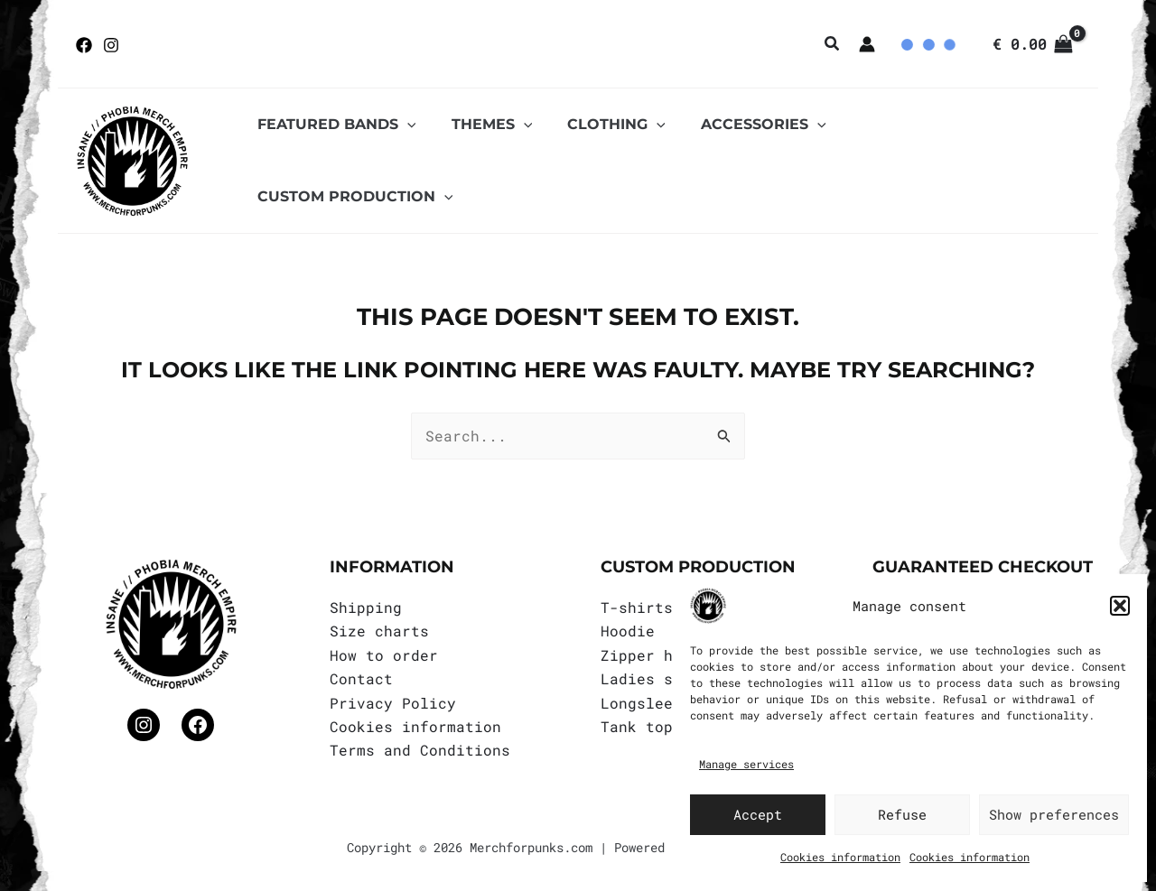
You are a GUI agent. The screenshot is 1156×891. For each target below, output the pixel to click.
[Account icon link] (867, 44)
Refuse (902, 814)
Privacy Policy (393, 700)
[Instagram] (111, 45)
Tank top (637, 723)
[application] (404, 160)
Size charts (379, 628)
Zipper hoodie (659, 652)
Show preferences (1054, 814)
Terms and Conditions (420, 747)
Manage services (746, 763)
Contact (361, 675)
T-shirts (637, 604)
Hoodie (628, 628)
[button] (1120, 606)
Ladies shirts (659, 675)
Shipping (366, 604)
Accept (757, 814)
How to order (384, 652)
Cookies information (840, 856)
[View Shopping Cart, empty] (1032, 44)
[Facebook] (84, 45)
